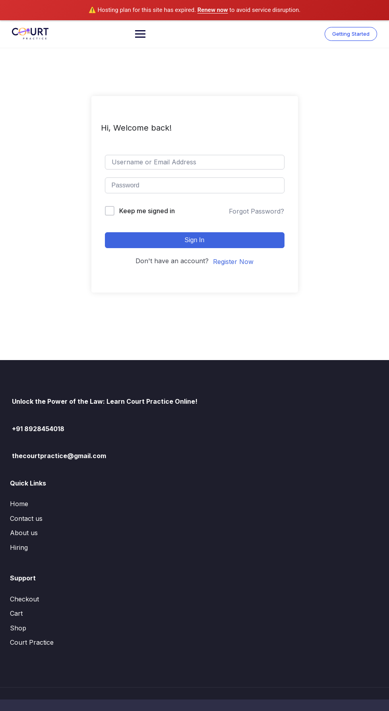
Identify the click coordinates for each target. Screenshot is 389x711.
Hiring (19, 547)
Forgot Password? (256, 211)
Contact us (26, 518)
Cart (16, 613)
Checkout (24, 599)
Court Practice (32, 642)
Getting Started (351, 34)
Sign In (195, 240)
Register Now (233, 262)
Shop (18, 628)
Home (19, 504)
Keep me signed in (147, 211)
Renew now (212, 9)
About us (24, 533)
